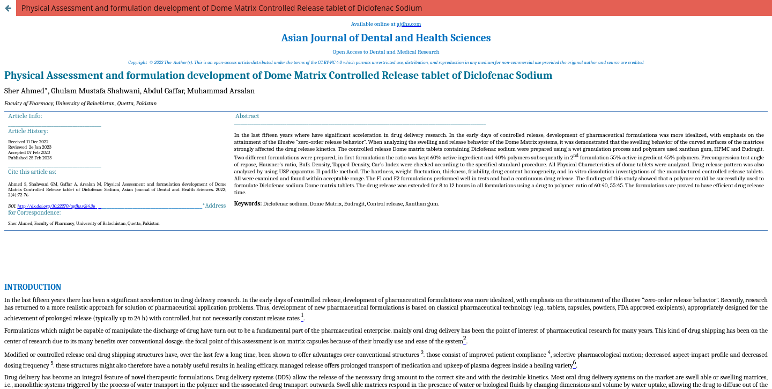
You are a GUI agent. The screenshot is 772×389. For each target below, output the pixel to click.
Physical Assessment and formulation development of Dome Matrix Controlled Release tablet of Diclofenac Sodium (221, 8)
